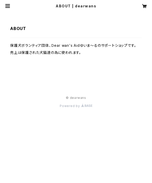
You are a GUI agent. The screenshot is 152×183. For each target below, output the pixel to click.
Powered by (76, 106)
